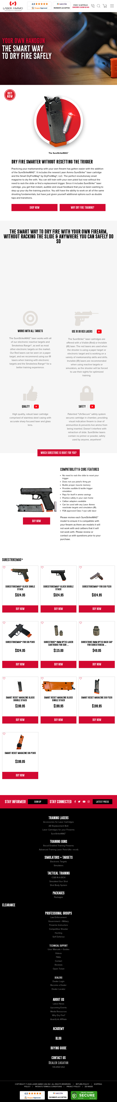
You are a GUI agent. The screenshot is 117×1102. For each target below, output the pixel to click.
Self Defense (59, 936)
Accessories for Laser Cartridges (58, 822)
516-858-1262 (58, 1067)
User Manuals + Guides (58, 949)
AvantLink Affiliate (58, 1019)
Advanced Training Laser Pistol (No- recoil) (58, 849)
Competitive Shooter (58, 929)
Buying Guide (58, 1048)
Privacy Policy (73, 1086)
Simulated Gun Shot (58, 881)
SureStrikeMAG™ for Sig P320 (96, 586)
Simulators (58, 865)
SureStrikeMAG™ (12, 560)
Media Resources (58, 1011)
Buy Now (36, 521)
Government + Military (58, 921)
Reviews (59, 965)
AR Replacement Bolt (58, 826)
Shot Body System (58, 885)
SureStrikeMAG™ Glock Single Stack (20, 588)
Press (102, 801)
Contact (58, 961)
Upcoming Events (58, 1007)
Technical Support (58, 945)
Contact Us (58, 1058)
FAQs (58, 957)
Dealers (58, 977)
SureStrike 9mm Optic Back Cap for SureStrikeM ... (96, 643)
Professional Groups (58, 913)
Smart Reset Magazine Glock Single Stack (58, 699)
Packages (58, 897)
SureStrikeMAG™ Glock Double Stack (58, 588)
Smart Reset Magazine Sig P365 (20, 753)
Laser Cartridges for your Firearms (58, 829)
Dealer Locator (58, 989)
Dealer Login (58, 981)
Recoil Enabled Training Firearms (58, 845)
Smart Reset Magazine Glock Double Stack (20, 699)
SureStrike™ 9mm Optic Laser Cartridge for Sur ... (58, 643)
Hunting (58, 933)
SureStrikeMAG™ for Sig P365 (20, 642)
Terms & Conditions (52, 1086)
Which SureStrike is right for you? (59, 452)
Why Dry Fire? (58, 1015)
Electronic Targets (58, 861)
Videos (58, 953)
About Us (58, 999)
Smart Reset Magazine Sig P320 (96, 697)
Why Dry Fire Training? (82, 207)
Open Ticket (58, 968)
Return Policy (82, 1084)
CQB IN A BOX (59, 877)
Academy (58, 1028)
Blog (58, 1038)
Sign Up (37, 801)
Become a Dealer (58, 985)
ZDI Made (89, 1086)
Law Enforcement (58, 917)
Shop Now (34, 207)
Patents (39, 1086)
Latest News (58, 1004)
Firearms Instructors (58, 925)
